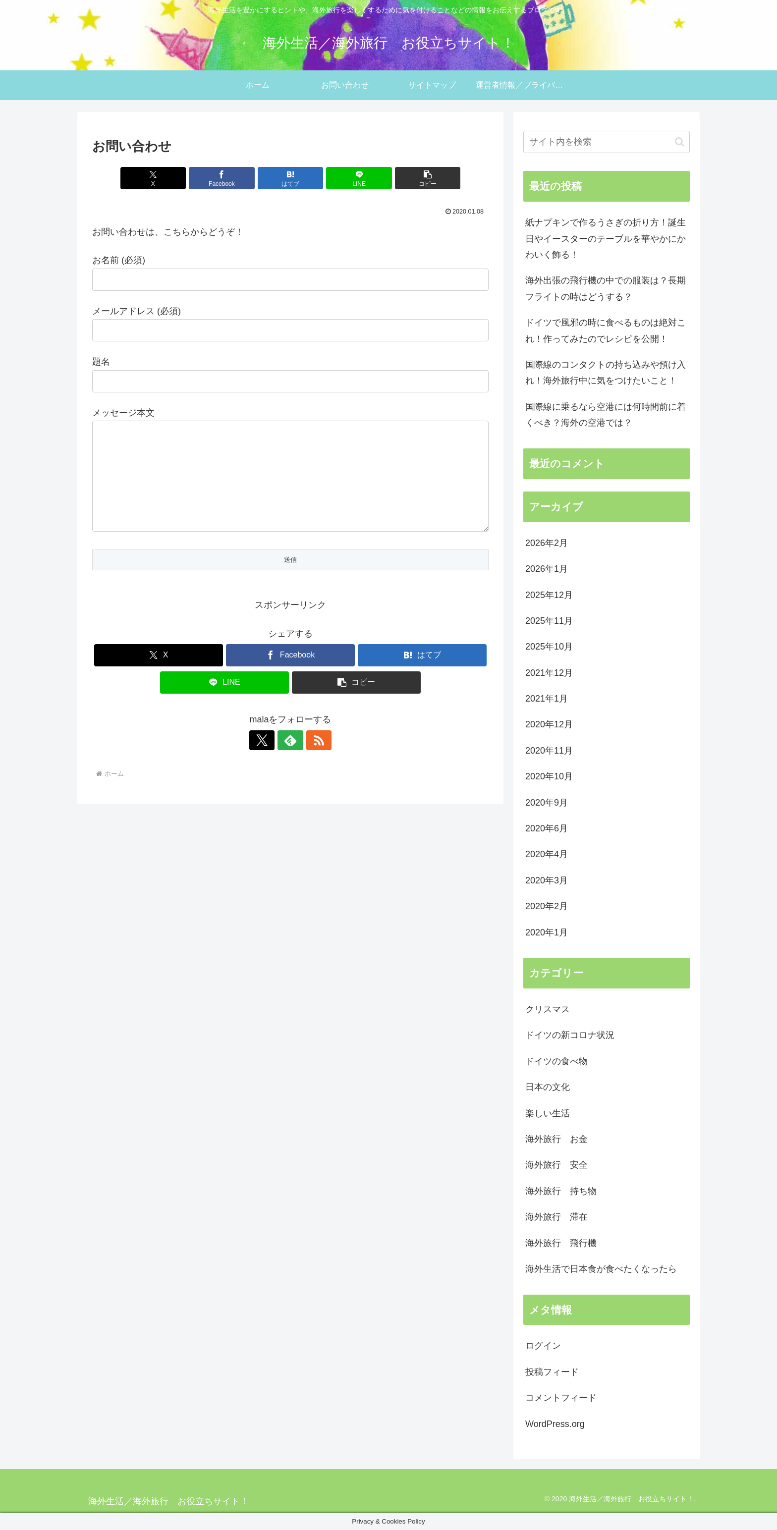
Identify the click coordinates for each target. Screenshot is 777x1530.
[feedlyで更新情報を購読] (290, 760)
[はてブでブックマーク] (290, 178)
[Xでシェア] (157, 178)
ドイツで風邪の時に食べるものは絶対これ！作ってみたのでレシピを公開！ (605, 330)
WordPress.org (555, 1424)
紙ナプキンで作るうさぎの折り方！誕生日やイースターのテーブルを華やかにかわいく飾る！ (605, 239)
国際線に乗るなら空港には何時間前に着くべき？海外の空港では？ (605, 415)
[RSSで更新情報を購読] (313, 760)
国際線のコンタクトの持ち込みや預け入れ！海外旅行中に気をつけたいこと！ (605, 372)
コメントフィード (561, 1398)
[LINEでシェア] (356, 178)
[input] (606, 142)
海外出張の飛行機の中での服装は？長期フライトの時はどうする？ (605, 288)
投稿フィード (552, 1372)
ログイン (543, 1346)
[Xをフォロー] (268, 760)
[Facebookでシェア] (224, 178)
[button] (423, 178)
